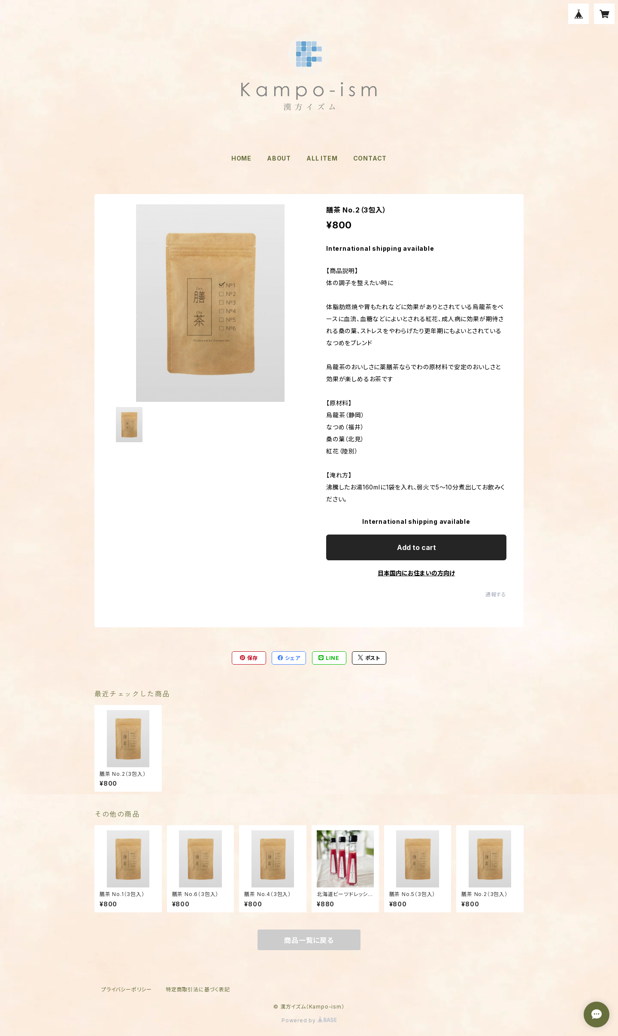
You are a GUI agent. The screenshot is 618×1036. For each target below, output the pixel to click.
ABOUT (279, 158)
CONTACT (370, 158)
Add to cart (416, 547)
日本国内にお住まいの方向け (416, 573)
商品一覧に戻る (309, 940)
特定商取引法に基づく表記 (198, 989)
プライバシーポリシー (126, 989)
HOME (241, 158)
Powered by (309, 1020)
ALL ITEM (321, 158)
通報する (495, 594)
